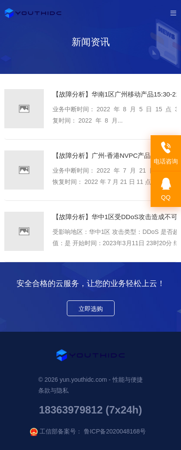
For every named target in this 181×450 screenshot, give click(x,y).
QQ (166, 189)
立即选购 (91, 308)
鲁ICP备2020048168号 (115, 431)
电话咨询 (166, 153)
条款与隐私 (53, 390)
